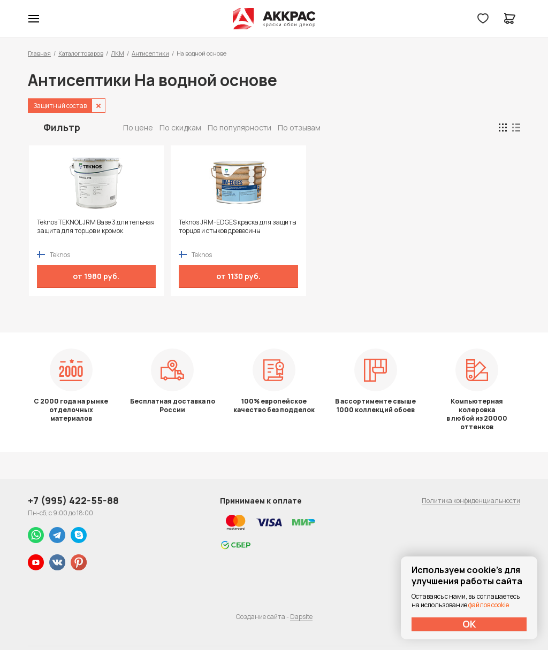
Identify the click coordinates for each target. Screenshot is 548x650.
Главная (39, 53)
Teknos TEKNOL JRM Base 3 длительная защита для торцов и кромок (85, 231)
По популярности (239, 127)
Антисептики (150, 53)
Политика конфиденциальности (471, 500)
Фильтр (61, 127)
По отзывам (299, 127)
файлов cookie (488, 604)
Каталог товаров (80, 53)
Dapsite (301, 616)
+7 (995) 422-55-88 (73, 500)
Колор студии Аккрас (274, 18)
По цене (138, 127)
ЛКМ (117, 53)
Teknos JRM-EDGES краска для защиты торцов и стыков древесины (204, 231)
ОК (469, 623)
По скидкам (180, 127)
